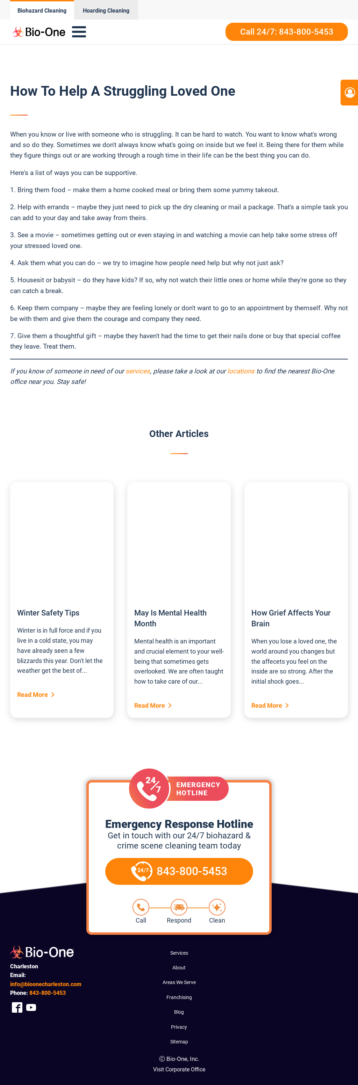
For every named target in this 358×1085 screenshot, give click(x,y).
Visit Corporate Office (179, 1069)
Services (179, 953)
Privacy (179, 1027)
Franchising (179, 997)
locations (241, 371)
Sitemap (179, 1041)
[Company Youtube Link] (31, 1007)
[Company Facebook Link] (17, 1007)
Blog (179, 1012)
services (138, 371)
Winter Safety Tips (48, 613)
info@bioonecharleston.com (45, 984)
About (179, 967)
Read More (32, 694)
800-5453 (47, 993)
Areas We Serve (179, 982)
